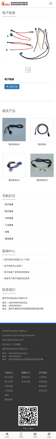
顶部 (49, 435)
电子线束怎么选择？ (13, 266)
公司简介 (43, 377)
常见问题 (26, 381)
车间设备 (43, 381)
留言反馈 (43, 390)
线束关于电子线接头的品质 (16, 278)
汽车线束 (9, 218)
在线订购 (11, 86)
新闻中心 (26, 372)
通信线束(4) (14, 180)
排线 (7, 232)
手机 (21, 435)
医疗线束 (9, 211)
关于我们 (43, 372)
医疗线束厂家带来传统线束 (16, 272)
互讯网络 (17, 344)
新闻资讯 (26, 377)
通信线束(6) (14, 144)
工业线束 (9, 225)
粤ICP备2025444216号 (13, 340)
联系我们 (43, 386)
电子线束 (9, 204)
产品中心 (8, 372)
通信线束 (42, 144)
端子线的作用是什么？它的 (16, 259)
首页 (7, 435)
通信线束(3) (42, 180)
